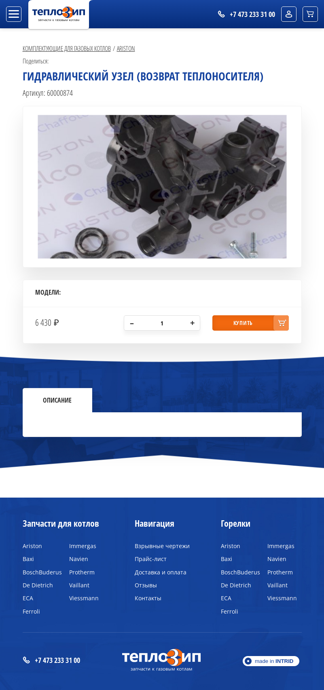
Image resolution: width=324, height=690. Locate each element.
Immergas (82, 546)
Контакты (148, 598)
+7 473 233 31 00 (51, 660)
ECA (28, 598)
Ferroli (31, 611)
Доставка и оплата (160, 572)
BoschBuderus (40, 572)
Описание (57, 400)
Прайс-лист (151, 559)
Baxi (28, 559)
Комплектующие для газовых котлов (67, 48)
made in (274, 661)
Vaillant (79, 585)
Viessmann (84, 598)
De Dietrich (38, 585)
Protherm (82, 572)
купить (243, 323)
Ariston (126, 48)
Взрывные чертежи (162, 546)
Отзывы (146, 585)
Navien (78, 559)
